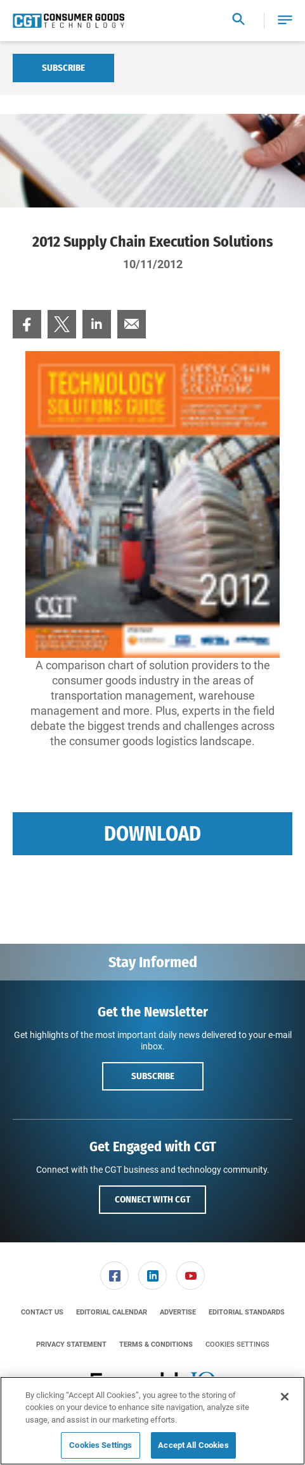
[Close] (285, 1397)
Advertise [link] (178, 1312)
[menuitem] (27, 324)
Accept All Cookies (193, 1445)
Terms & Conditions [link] (156, 1344)
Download (152, 834)
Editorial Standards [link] (247, 1312)
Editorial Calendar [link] (111, 1312)
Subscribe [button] (152, 1076)
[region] (152, 1420)
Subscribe (63, 67)
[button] (285, 20)
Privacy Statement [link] (71, 1344)
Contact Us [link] (42, 1312)
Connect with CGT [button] (152, 1199)
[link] (27, 324)
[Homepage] (68, 21)
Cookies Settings (237, 1344)
